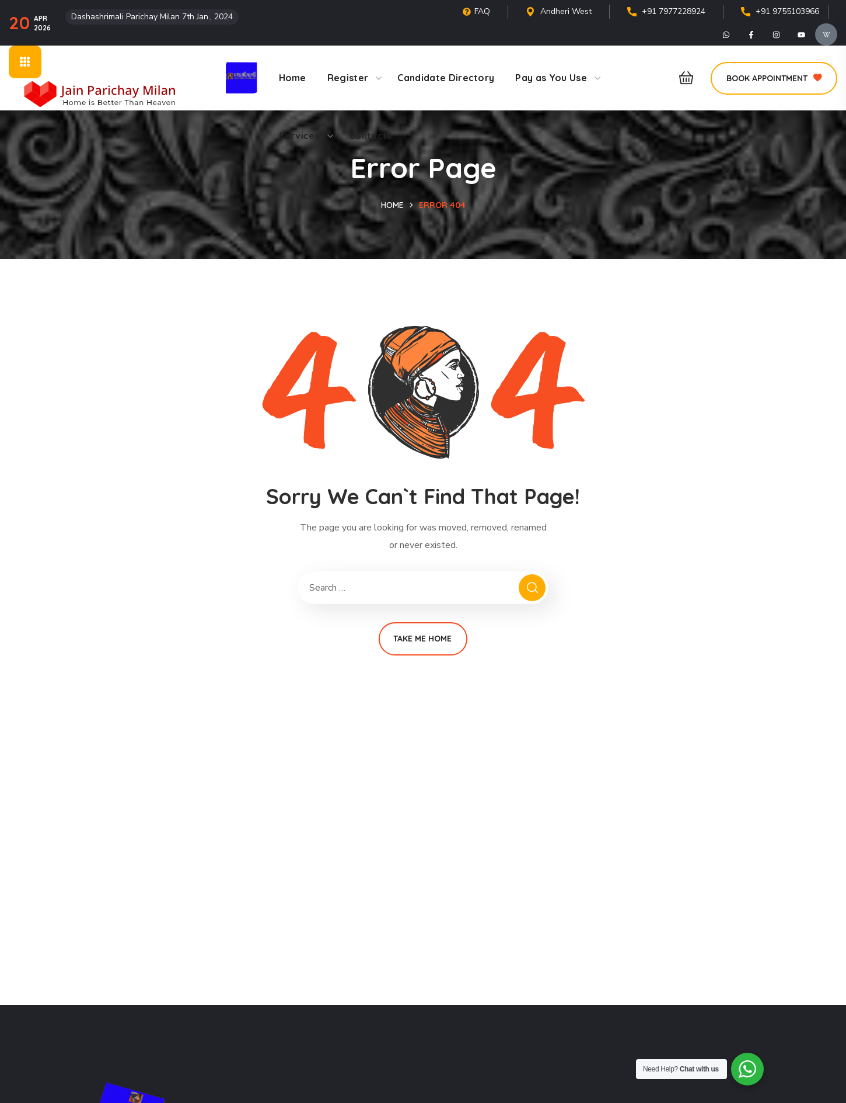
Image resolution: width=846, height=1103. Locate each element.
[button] (683, 78)
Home (392, 205)
